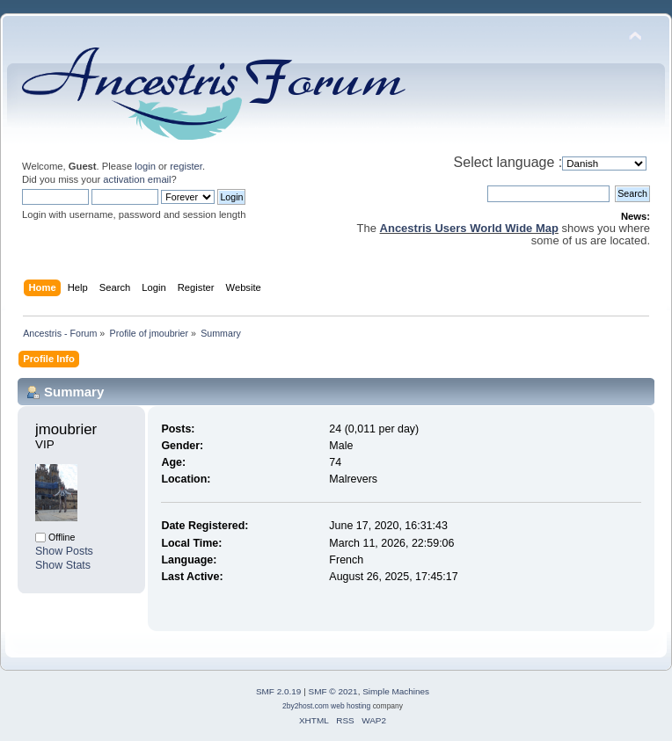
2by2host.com (305, 705)
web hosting (350, 705)
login (145, 166)
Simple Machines (395, 691)
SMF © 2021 (333, 691)
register (186, 166)
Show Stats (63, 565)
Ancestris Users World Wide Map (469, 228)
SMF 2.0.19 (279, 691)
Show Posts (64, 551)
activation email (137, 179)
